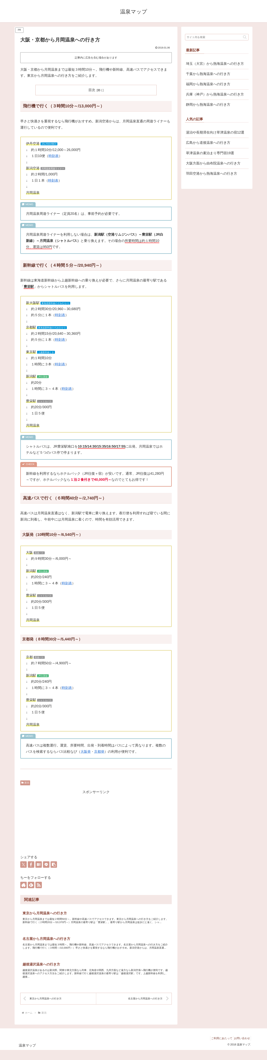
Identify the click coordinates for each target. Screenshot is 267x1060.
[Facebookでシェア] (31, 864)
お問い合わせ (241, 1048)
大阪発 (85, 752)
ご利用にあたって (218, 1048)
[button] (54, 864)
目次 (91, 90)
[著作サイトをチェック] (23, 885)
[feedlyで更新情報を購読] (31, 885)
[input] (217, 37)
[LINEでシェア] (46, 864)
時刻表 (53, 156)
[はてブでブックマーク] (38, 864)
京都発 (99, 752)
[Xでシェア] (23, 864)
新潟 (25, 782)
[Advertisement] (96, 821)
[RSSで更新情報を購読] (38, 885)
